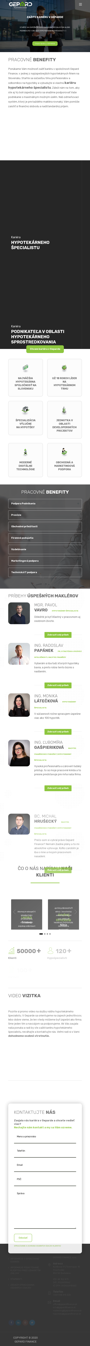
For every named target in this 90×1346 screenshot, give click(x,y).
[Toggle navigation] (80, 4)
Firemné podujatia (22, 538)
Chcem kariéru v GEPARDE (45, 44)
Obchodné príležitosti (24, 526)
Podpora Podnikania (23, 503)
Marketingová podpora (25, 560)
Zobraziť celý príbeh (58, 635)
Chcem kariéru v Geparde (45, 349)
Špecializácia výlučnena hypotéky (26, 424)
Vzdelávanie (18, 549)
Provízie (16, 515)
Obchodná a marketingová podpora (64, 466)
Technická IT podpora (24, 572)
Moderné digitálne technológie (25, 466)
